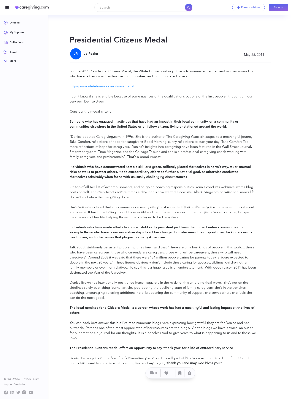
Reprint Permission (15, 384)
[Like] (168, 373)
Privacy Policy (31, 379)
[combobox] (143, 7)
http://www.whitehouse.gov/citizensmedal (102, 86)
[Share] (189, 373)
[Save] (180, 373)
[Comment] (154, 373)
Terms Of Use (13, 379)
